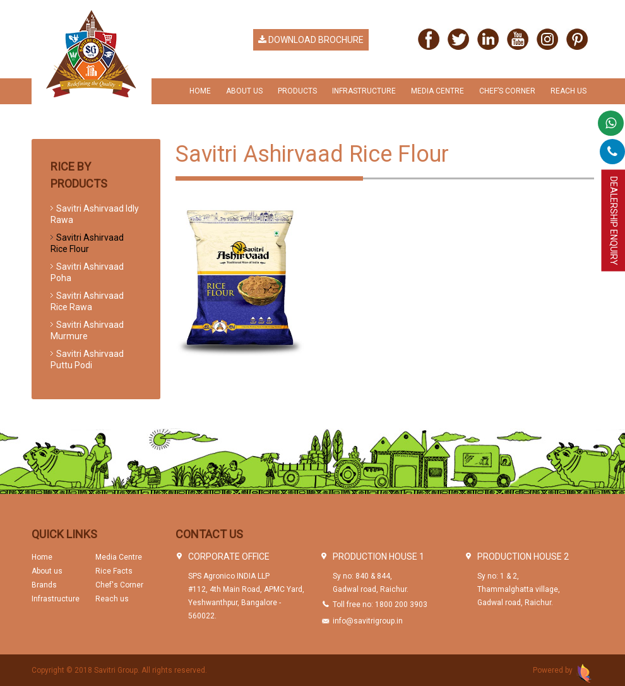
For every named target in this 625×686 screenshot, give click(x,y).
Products (297, 91)
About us (47, 571)
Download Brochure (311, 40)
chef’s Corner (507, 91)
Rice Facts (114, 571)
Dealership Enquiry (614, 220)
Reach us (568, 91)
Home (200, 91)
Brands (44, 585)
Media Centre (437, 91)
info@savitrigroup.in (368, 621)
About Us (244, 91)
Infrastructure (364, 91)
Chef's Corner (119, 585)
